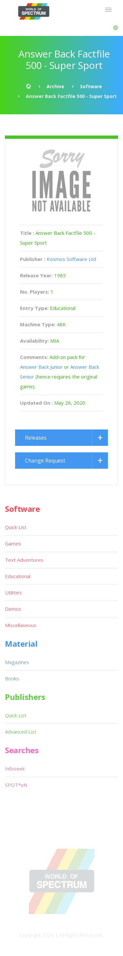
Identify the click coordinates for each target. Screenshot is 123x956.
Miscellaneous (20, 625)
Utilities (13, 592)
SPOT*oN (16, 785)
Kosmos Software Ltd (71, 259)
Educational (18, 576)
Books (12, 678)
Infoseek (15, 768)
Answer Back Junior (41, 367)
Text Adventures (24, 560)
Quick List (16, 527)
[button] (115, 27)
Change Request (45, 460)
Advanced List (20, 731)
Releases (36, 437)
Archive (55, 86)
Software (91, 86)
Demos (13, 609)
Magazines (17, 662)
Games (13, 543)
